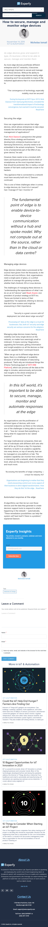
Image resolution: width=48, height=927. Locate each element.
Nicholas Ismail (38, 42)
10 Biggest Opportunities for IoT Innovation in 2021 (20, 765)
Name (4, 633)
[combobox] (23, 9)
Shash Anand (31, 293)
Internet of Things (10, 592)
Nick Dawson (14, 137)
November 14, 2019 (16, 42)
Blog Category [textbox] (9, 9)
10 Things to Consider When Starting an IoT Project (22, 826)
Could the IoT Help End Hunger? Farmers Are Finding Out (20, 703)
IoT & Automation (15, 44)
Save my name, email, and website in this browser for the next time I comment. (25, 653)
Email (4, 642)
